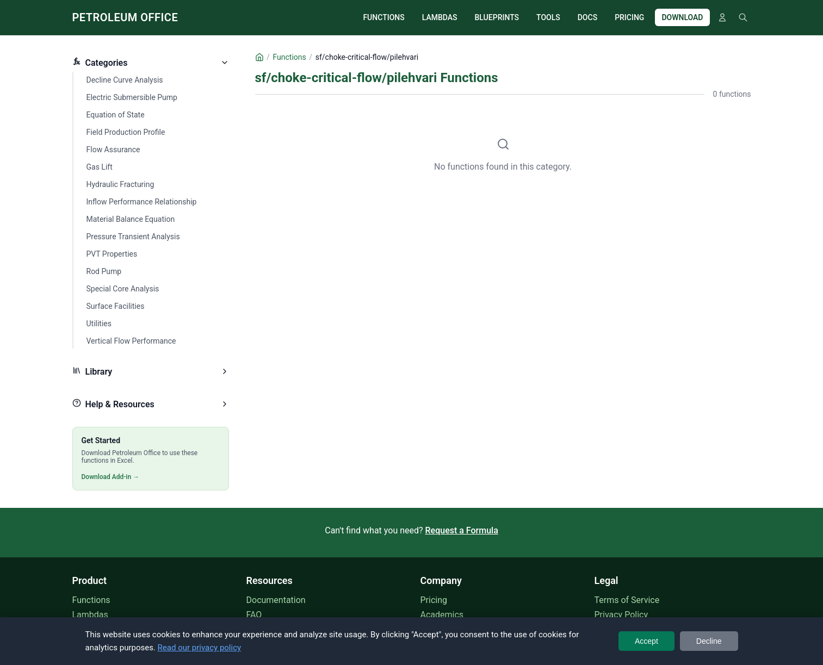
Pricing (434, 600)
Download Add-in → (111, 477)
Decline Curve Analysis (124, 80)
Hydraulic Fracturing (120, 184)
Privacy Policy (621, 615)
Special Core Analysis (122, 288)
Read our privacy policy (200, 647)
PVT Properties (112, 254)
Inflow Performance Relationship (141, 201)
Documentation (276, 600)
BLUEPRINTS (497, 17)
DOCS (587, 17)
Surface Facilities (115, 306)
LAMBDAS (439, 17)
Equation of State (115, 114)
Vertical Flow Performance (131, 341)
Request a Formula (461, 530)
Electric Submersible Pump (131, 97)
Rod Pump (104, 271)
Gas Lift (99, 167)
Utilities (99, 323)
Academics (442, 615)
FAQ (254, 615)
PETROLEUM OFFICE (125, 17)
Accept (646, 641)
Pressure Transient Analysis (133, 236)
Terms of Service (627, 600)
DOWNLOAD (682, 17)
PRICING (629, 17)
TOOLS (548, 17)
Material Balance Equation (130, 219)
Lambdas (90, 615)
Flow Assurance (113, 149)
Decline (709, 641)
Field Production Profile (125, 132)
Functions (91, 600)
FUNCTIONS (383, 17)
